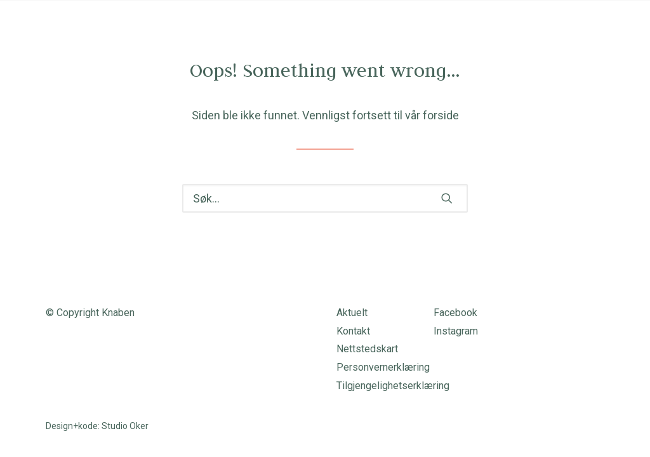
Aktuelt (352, 313)
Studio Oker (125, 426)
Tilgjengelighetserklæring (392, 386)
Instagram (456, 331)
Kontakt (353, 331)
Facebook (455, 313)
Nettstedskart (367, 349)
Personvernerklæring (383, 367)
